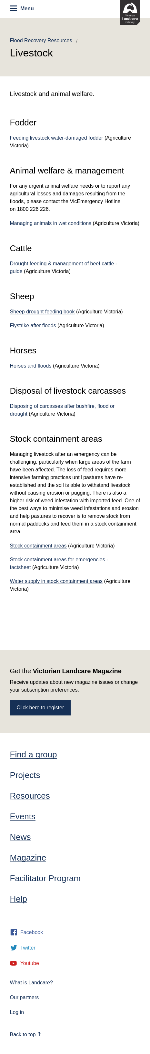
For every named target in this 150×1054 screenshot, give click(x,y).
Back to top (26, 1034)
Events (23, 816)
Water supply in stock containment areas (56, 581)
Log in (17, 1012)
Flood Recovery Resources (41, 40)
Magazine (28, 857)
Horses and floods (31, 366)
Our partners (24, 997)
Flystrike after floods (33, 325)
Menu (22, 8)
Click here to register (40, 707)
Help (18, 899)
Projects (25, 775)
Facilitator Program (45, 878)
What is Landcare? (31, 982)
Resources (30, 796)
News (20, 837)
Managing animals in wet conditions (51, 223)
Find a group (33, 754)
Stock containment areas (38, 545)
